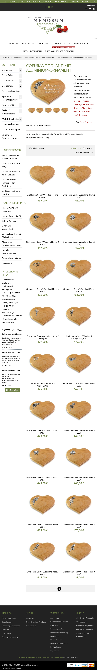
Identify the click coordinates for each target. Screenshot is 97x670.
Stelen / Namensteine (79, 43)
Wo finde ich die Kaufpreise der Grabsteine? (9, 182)
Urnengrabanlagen (11, 124)
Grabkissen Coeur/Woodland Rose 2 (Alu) (79, 429)
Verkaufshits (31, 624)
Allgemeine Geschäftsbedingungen (12, 243)
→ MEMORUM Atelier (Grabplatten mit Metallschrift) (12, 318)
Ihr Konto (7, 611)
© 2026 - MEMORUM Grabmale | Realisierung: (20, 663)
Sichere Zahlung (9, 221)
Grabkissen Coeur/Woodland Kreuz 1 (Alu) (78, 288)
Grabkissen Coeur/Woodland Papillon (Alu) (42, 382)
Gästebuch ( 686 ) (12, 330)
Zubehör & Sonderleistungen (60, 49)
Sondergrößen (9, 105)
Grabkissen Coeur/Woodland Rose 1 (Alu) (42, 429)
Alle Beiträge (12, 390)
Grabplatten (44, 43)
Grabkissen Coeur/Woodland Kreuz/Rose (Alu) (79, 335)
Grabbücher (28, 43)
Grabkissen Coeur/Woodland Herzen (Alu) (42, 288)
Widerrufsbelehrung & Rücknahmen (11, 235)
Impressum (7, 263)
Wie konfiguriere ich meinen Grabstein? (10, 157)
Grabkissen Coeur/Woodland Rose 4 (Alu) (79, 476)
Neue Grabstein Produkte (36, 620)
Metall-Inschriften (32, 51)
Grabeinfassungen (11, 129)
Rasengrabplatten (11, 91)
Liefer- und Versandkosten (8, 227)
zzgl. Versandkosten (70, 655)
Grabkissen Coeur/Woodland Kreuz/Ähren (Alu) (42, 335)
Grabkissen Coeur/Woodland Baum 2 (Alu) (42, 241)
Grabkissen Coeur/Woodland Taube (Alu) (78, 382)
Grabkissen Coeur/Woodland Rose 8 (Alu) (79, 570)
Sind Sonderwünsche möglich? (11, 192)
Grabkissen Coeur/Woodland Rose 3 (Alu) (42, 476)
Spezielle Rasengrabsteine (10, 98)
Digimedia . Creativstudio (12, 666)
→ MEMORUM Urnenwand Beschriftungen (9, 309)
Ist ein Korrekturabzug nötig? (11, 165)
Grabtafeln (59, 43)
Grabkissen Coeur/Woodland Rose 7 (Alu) (42, 570)
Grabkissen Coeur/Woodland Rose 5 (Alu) (42, 523)
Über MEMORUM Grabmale (10, 209)
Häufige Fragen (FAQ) (11, 216)
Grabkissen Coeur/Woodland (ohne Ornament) (42, 194)
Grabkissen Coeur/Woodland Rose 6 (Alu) (79, 523)
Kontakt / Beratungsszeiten (9, 251)
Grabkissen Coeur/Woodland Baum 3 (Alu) (79, 241)
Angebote (30, 616)
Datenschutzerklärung (11, 258)
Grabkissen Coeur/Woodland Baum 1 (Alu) (79, 194)
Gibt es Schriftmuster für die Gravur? (11, 173)
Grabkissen (13, 43)
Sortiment (8, 64)
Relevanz (86, 148)
